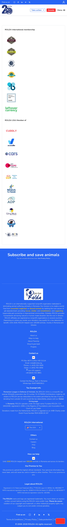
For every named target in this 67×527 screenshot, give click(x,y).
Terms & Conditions (14, 519)
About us (33, 335)
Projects (34, 347)
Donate (51, 10)
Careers (33, 442)
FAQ (33, 445)
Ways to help (33, 338)
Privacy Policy (31, 519)
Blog (33, 448)
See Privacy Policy (44, 258)
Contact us (33, 439)
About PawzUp (33, 341)
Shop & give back (33, 344)
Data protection (45, 519)
